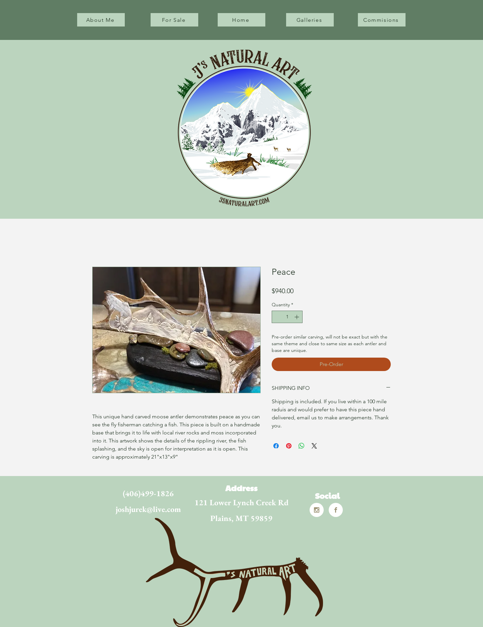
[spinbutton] (287, 317)
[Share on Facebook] (276, 446)
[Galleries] (310, 20)
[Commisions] (382, 20)
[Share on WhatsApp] (302, 446)
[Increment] (297, 317)
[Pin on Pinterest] (289, 446)
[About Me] (101, 20)
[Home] (241, 20)
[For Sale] (174, 20)
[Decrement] (277, 317)
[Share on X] (314, 446)
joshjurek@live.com (148, 509)
